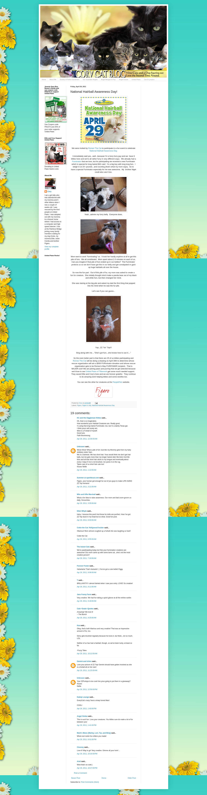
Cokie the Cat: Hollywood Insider (90, 528)
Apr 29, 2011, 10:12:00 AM (87, 654)
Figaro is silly (86, 405)
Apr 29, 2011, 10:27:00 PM (87, 768)
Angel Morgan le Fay (108, 79)
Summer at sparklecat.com (88, 478)
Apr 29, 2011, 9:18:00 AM (86, 601)
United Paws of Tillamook (96, 371)
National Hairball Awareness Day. (104, 151)
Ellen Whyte (82, 511)
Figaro (79, 405)
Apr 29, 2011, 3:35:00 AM (86, 503)
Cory (49, 191)
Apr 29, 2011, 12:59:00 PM (87, 689)
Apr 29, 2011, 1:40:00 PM (86, 709)
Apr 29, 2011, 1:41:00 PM (86, 725)
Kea (78, 625)
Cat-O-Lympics (149, 79)
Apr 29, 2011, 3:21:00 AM (86, 487)
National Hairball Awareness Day (103, 405)
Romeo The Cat (95, 148)
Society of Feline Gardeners (69, 79)
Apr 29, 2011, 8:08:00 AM (86, 572)
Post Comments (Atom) (90, 782)
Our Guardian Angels (90, 79)
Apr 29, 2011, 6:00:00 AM (86, 520)
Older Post (132, 778)
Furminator (76, 161)
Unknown (81, 447)
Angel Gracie (123, 79)
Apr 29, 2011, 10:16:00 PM (87, 754)
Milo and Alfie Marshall (86, 494)
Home (44, 79)
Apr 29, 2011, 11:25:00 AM (87, 670)
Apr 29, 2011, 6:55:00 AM (86, 539)
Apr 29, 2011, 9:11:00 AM (86, 587)
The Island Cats (83, 547)
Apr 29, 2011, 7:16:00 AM (86, 558)
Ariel (79, 761)
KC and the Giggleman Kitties (89, 418)
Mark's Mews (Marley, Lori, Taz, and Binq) (94, 733)
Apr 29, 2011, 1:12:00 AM (86, 470)
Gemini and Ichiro (84, 661)
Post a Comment (80, 773)
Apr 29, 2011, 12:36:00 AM (87, 439)
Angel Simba (82, 716)
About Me (52, 79)
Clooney (80, 747)
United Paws (136, 79)
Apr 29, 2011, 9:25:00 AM (86, 618)
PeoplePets (117, 382)
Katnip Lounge (83, 697)
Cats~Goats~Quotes (85, 609)
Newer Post (75, 778)
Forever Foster (83, 566)
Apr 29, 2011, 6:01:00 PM (86, 739)
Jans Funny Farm (84, 594)
